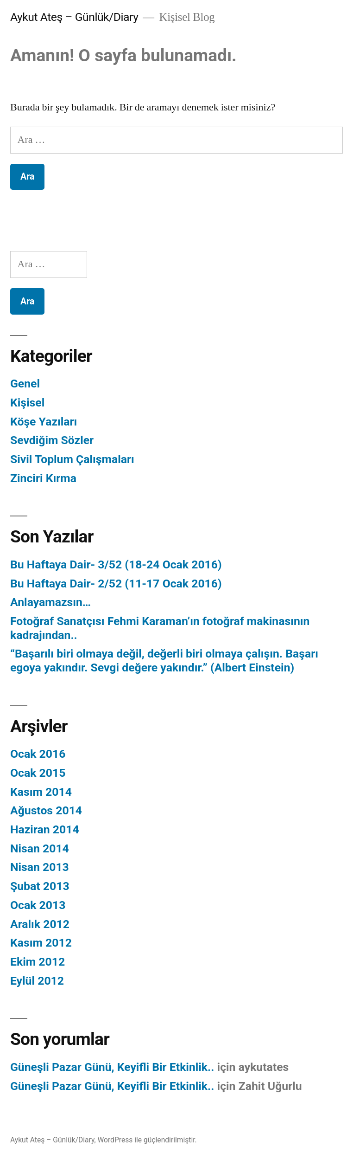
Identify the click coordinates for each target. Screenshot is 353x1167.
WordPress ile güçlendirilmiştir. (146, 1139)
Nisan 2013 (39, 867)
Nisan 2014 (39, 848)
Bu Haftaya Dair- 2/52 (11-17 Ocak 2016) (116, 583)
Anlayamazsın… (50, 602)
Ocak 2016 (37, 754)
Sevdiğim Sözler (52, 440)
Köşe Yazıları (43, 421)
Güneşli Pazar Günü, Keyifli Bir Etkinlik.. (112, 1067)
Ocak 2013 (37, 905)
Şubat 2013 (39, 886)
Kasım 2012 (41, 942)
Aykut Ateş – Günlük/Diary (74, 17)
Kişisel (27, 402)
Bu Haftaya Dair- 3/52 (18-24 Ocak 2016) (116, 564)
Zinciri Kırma (43, 478)
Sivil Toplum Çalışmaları (72, 459)
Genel (25, 383)
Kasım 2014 (41, 792)
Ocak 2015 (37, 773)
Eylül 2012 (37, 980)
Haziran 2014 (44, 829)
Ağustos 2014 (46, 810)
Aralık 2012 (39, 924)
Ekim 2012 (37, 961)
